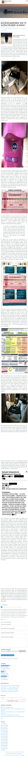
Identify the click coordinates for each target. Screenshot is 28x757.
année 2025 (3, 725)
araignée (15, 697)
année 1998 (3, 748)
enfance (6, 699)
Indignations (3, 673)
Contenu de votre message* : (7, 637)
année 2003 (3, 745)
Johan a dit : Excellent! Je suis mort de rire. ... (10, 715)
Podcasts (3, 677)
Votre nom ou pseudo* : (6, 624)
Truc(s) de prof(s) (4, 668)
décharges (9, 699)
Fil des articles (7, 755)
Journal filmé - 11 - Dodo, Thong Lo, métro (10, 687)
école (2, 701)
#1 (1, 607)
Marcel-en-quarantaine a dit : (7, 707)
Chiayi (4, 701)
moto (6, 701)
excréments (3, 699)
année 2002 (3, 746)
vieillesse (16, 699)
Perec (5, 697)
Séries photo (3, 667)
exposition (24, 701)
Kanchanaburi (20, 699)
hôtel (6, 30)
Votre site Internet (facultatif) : (7, 632)
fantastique (13, 699)
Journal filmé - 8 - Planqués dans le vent (9, 691)
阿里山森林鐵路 (11, 697)
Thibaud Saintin (8, 1)
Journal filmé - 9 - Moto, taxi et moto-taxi (9, 690)
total (2, 750)
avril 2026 (3, 724)
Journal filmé (3, 674)
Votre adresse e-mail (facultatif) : (8, 628)
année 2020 (3, 733)
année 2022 (3, 730)
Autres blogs (3, 679)
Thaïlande (24, 28)
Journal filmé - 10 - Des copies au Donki (9, 688)
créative (7, 697)
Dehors (2, 670)
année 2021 (3, 731)
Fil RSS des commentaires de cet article (9, 658)
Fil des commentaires (14, 755)
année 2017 (3, 734)
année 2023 (3, 728)
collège (2, 697)
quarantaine (3, 30)
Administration (19, 753)
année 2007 (3, 740)
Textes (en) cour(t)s (16, 28)
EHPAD (18, 697)
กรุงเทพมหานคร (12, 701)
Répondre (3, 619)
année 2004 (3, 743)
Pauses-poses (10, 28)
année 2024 (3, 727)
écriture (24, 699)
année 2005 (3, 742)
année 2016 (3, 736)
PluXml (11, 753)
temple (19, 701)
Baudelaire (21, 697)
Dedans (6, 28)
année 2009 (3, 737)
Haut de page (22, 755)
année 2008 (3, 739)
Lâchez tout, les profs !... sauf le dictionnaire (10, 685)
